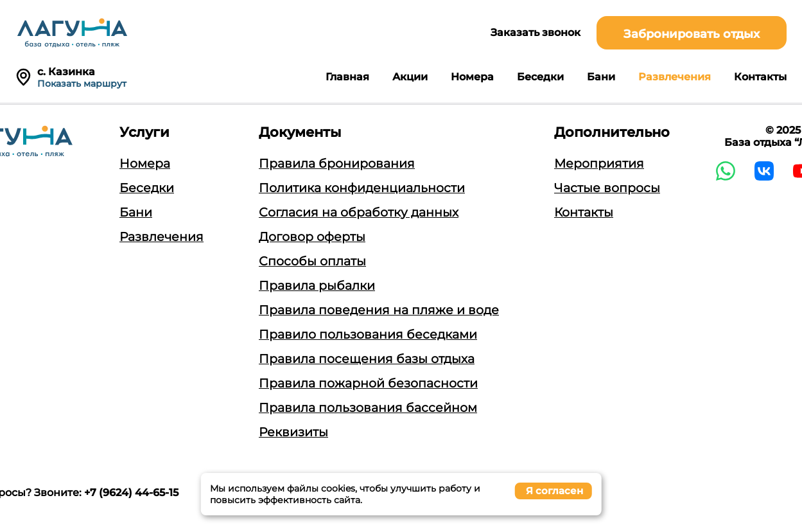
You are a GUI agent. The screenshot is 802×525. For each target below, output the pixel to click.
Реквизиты (293, 432)
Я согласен (554, 491)
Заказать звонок (535, 32)
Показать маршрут (81, 83)
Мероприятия (599, 163)
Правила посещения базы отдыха (367, 358)
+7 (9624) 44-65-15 (131, 492)
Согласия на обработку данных (358, 212)
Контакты (760, 77)
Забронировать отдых (691, 34)
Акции (410, 77)
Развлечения (674, 77)
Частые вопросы (607, 188)
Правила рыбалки (317, 285)
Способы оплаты (312, 261)
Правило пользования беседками (368, 334)
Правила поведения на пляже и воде (379, 310)
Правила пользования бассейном (368, 407)
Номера (472, 77)
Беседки (540, 77)
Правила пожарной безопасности (368, 383)
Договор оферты (312, 236)
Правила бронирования (337, 163)
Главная (347, 77)
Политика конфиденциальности (362, 188)
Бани (601, 77)
